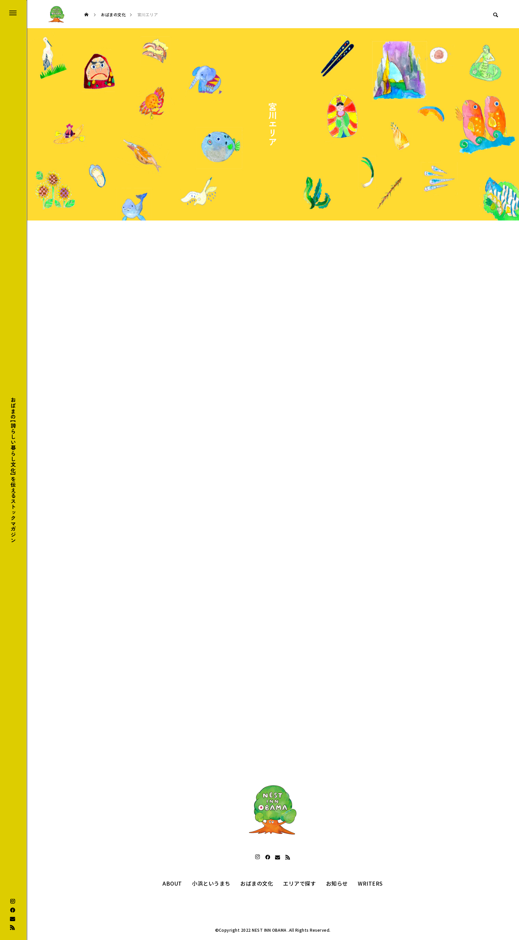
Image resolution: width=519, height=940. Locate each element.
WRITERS (370, 883)
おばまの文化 (256, 883)
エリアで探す (299, 883)
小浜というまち (211, 883)
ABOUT (172, 883)
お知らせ (337, 883)
